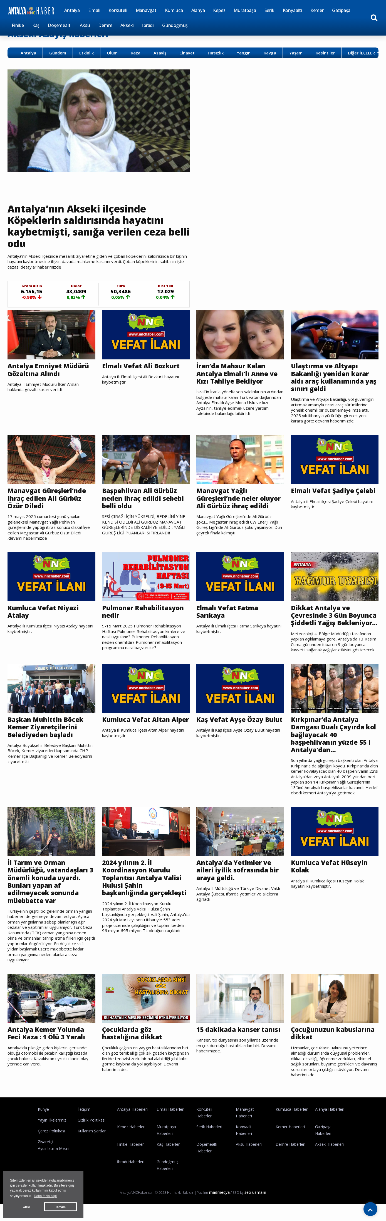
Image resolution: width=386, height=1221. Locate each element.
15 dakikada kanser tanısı (239, 1040)
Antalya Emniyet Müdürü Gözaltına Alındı (49, 370)
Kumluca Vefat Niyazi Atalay (44, 612)
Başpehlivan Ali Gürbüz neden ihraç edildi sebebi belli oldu (144, 499)
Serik (269, 10)
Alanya (198, 10)
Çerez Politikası (51, 1141)
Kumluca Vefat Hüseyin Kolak (330, 876)
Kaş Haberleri (168, 1154)
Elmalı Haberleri (170, 1119)
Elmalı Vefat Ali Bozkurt (142, 367)
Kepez (219, 10)
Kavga (270, 53)
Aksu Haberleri (249, 1154)
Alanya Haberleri (329, 1119)
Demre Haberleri (290, 1154)
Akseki (127, 25)
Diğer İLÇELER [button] (362, 53)
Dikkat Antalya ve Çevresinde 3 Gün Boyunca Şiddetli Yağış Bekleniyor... (334, 620)
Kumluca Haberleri (292, 1119)
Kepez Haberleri (131, 1136)
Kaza (135, 53)
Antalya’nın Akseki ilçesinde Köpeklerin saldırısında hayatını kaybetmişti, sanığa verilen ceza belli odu (88, 226)
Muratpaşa (245, 10)
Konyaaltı (292, 10)
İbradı (148, 25)
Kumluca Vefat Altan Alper (136, 732)
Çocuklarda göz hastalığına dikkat (133, 1043)
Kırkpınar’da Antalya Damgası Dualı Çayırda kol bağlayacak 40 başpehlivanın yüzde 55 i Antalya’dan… (334, 744)
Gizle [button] (26, 1207)
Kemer (317, 10)
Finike (18, 25)
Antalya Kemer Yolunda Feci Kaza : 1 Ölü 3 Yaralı (47, 1043)
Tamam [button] (60, 1207)
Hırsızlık (216, 53)
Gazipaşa (341, 10)
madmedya (219, 1202)
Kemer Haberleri (290, 1136)
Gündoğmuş (175, 25)
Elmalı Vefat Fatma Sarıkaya (228, 612)
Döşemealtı (59, 25)
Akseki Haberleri (329, 1154)
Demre (105, 25)
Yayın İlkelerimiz (52, 1130)
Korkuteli (117, 10)
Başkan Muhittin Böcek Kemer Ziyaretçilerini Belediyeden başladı (47, 736)
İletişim (84, 1119)
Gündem (57, 53)
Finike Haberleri (131, 1154)
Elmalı (94, 10)
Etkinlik (86, 53)
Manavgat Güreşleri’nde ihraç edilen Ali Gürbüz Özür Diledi (48, 499)
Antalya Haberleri (132, 1119)
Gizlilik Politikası (91, 1130)
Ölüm (112, 53)
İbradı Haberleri (130, 1171)
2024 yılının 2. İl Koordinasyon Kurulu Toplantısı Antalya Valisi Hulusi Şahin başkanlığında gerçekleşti (145, 887)
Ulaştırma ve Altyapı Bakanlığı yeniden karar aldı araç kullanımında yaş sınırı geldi (331, 378)
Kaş (35, 25)
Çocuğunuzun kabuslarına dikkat (334, 1043)
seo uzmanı (255, 1202)
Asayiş (160, 53)
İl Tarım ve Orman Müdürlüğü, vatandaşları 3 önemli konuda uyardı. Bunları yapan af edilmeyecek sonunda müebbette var (51, 891)
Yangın (244, 53)
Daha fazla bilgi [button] (45, 1196)
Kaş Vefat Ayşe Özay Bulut (239, 729)
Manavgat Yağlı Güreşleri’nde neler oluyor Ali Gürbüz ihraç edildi (239, 499)
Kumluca (174, 10)
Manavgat (146, 10)
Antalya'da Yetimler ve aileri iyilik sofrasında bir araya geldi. (238, 879)
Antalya (72, 10)
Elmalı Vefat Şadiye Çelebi (334, 492)
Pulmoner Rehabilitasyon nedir (144, 612)
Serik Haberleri (209, 1136)
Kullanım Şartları (92, 1141)
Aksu (85, 25)
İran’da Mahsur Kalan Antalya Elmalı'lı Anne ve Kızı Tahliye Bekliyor (238, 374)
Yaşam (296, 53)
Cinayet (187, 53)
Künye (43, 1119)
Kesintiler (325, 53)
